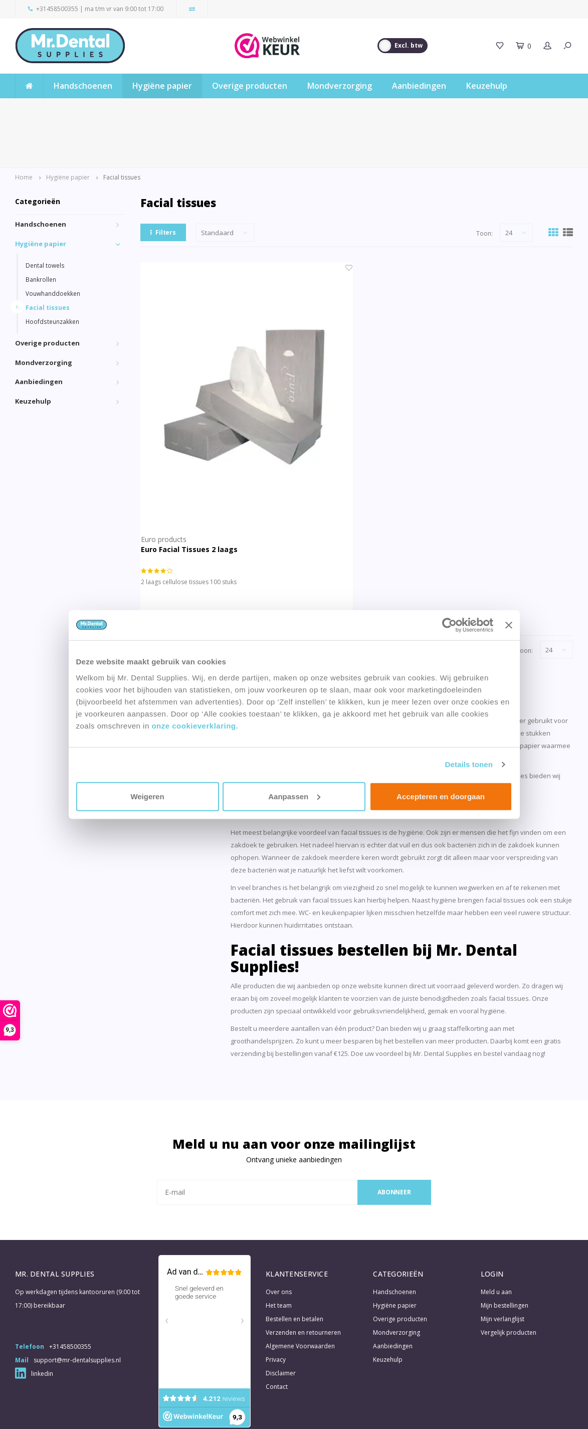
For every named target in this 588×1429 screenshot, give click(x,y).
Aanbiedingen (419, 85)
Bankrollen (41, 229)
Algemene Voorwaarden (300, 1296)
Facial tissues (121, 127)
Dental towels (45, 215)
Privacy (276, 1309)
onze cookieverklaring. (194, 725)
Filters (163, 182)
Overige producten (249, 85)
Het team (279, 1255)
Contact (277, 1336)
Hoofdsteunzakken (52, 271)
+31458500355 (57, 9)
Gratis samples (155, 107)
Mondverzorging (339, 85)
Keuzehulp (486, 85)
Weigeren (147, 796)
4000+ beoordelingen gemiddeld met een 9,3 (308, 107)
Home (24, 127)
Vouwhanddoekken (53, 243)
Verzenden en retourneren (303, 1282)
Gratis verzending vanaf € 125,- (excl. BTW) (503, 107)
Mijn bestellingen (504, 1255)
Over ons (279, 1241)
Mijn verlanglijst (502, 1269)
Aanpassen (294, 796)
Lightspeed (168, 1412)
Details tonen (469, 764)
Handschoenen (83, 85)
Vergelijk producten (508, 1282)
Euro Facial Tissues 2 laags (189, 499)
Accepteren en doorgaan (441, 796)
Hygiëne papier (162, 85)
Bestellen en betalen (294, 1269)
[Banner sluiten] (508, 625)
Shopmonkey (235, 1412)
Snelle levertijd (43, 107)
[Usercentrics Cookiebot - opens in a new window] (449, 625)
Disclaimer (281, 1323)
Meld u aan (496, 1241)
